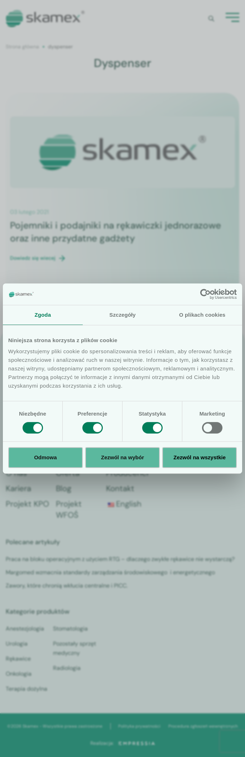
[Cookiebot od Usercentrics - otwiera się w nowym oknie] (205, 294)
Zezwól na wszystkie (199, 457)
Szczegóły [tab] (122, 315)
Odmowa (45, 457)
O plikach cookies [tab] (202, 315)
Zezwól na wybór (122, 457)
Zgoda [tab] (43, 315)
